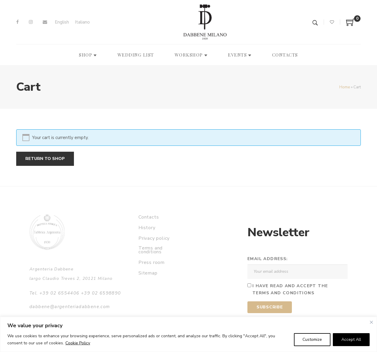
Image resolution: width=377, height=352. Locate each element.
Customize (312, 339)
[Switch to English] (62, 22)
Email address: (267, 259)
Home (344, 87)
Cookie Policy (77, 343)
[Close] (371, 322)
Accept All (351, 339)
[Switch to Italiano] (82, 22)
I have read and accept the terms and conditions (290, 289)
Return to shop (45, 158)
